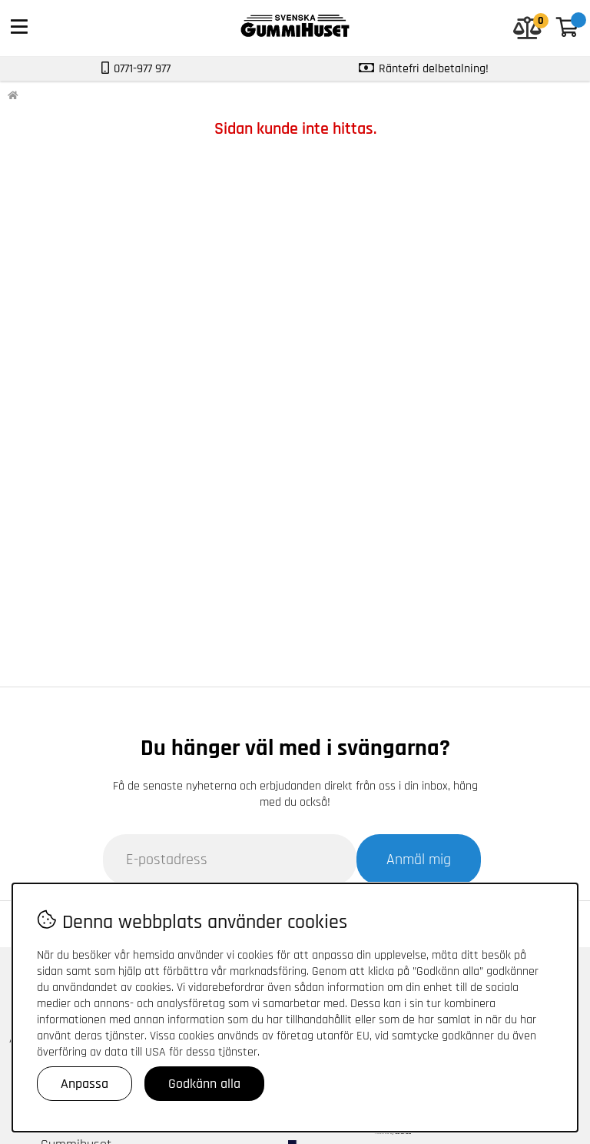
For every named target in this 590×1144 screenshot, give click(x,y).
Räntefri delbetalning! (434, 69)
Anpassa (84, 1083)
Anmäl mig (418, 860)
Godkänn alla (204, 1083)
